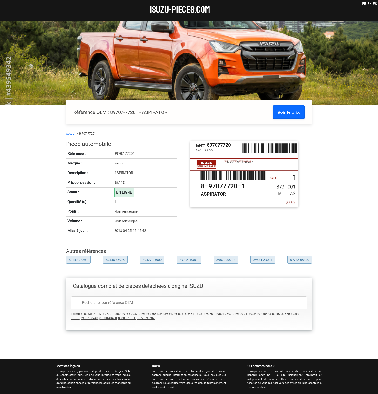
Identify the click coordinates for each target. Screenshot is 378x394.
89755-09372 (130, 313)
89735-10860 (189, 259)
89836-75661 (149, 313)
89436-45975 (115, 259)
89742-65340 (299, 259)
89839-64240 (168, 313)
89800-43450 (108, 318)
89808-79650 (127, 318)
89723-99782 (146, 318)
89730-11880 (112, 313)
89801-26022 (224, 313)
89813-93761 (206, 313)
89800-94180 (243, 313)
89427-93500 (152, 259)
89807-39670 (281, 313)
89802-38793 (226, 259)
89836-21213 (93, 313)
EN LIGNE (124, 192)
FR (364, 4)
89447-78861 (78, 259)
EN (369, 4)
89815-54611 (187, 313)
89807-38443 (262, 313)
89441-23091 (262, 259)
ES (375, 4)
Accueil (70, 133)
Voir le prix (289, 112)
